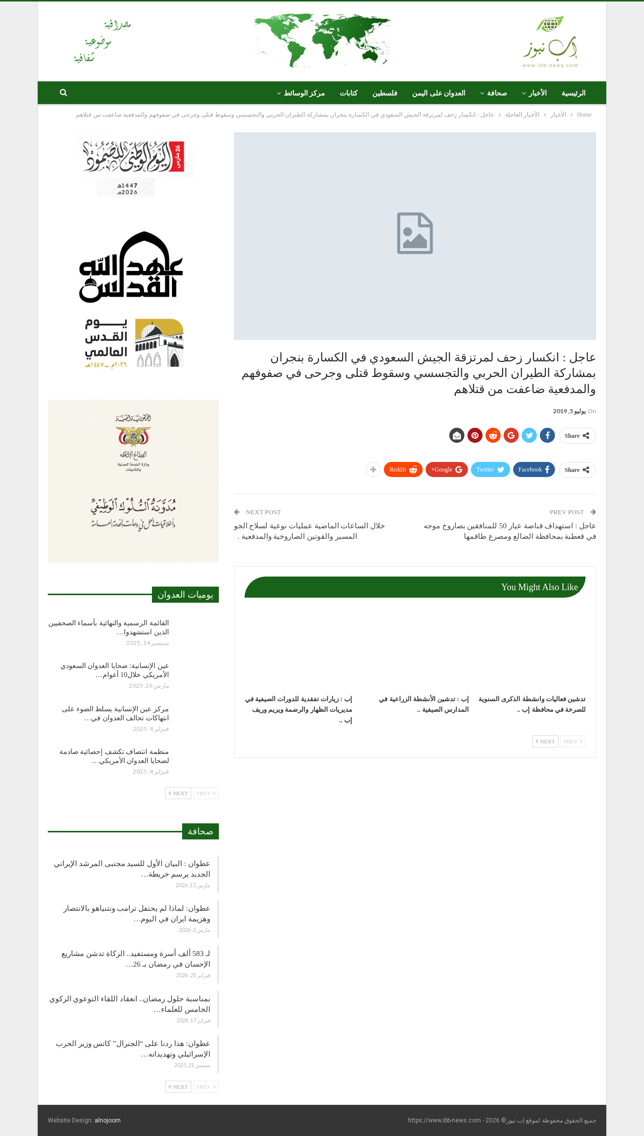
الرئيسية (573, 93)
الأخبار (538, 93)
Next (545, 741)
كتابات (349, 93)
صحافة (497, 93)
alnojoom (108, 1120)
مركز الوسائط (305, 93)
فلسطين (384, 93)
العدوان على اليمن (438, 93)
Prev (573, 741)
